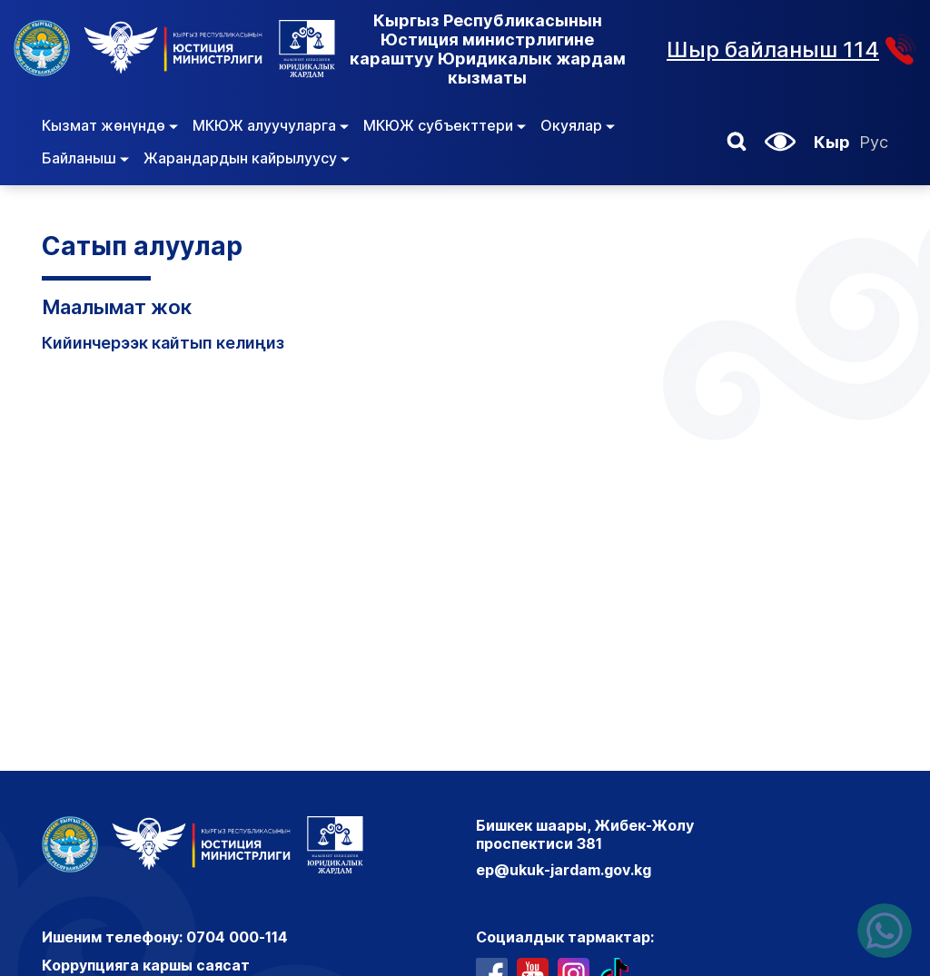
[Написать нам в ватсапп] (884, 930)
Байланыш (85, 158)
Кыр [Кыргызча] (832, 142)
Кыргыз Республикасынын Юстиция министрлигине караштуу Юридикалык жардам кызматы (488, 49)
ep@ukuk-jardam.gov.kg (563, 870)
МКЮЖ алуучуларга (271, 125)
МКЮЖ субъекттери (444, 125)
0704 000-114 (237, 937)
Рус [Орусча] (873, 142)
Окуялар (577, 125)
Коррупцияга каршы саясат (146, 965)
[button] (737, 142)
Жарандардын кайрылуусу (246, 158)
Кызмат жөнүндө (110, 125)
